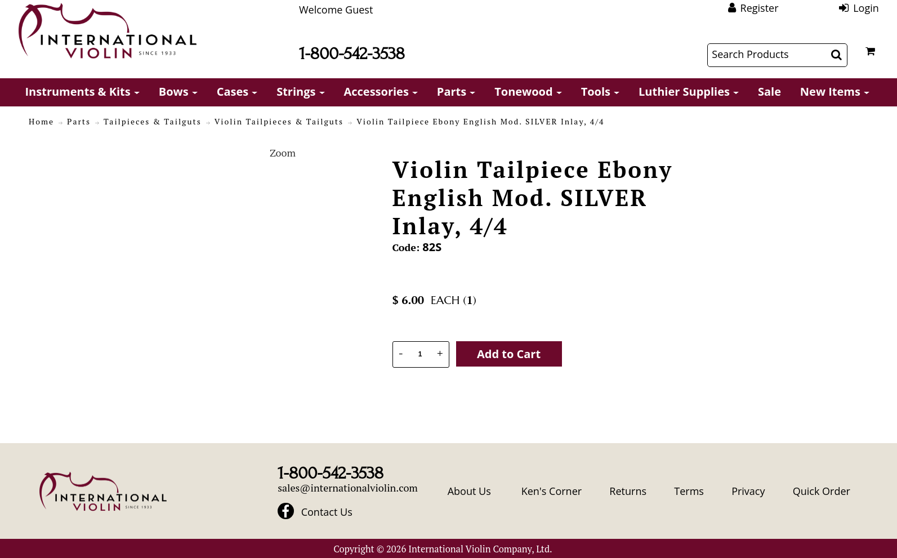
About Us (469, 491)
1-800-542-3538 (352, 54)
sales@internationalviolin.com (348, 487)
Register (759, 8)
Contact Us (326, 512)
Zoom (283, 152)
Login (866, 8)
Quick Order (821, 491)
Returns (627, 491)
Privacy (748, 491)
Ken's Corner (551, 491)
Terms (689, 491)
